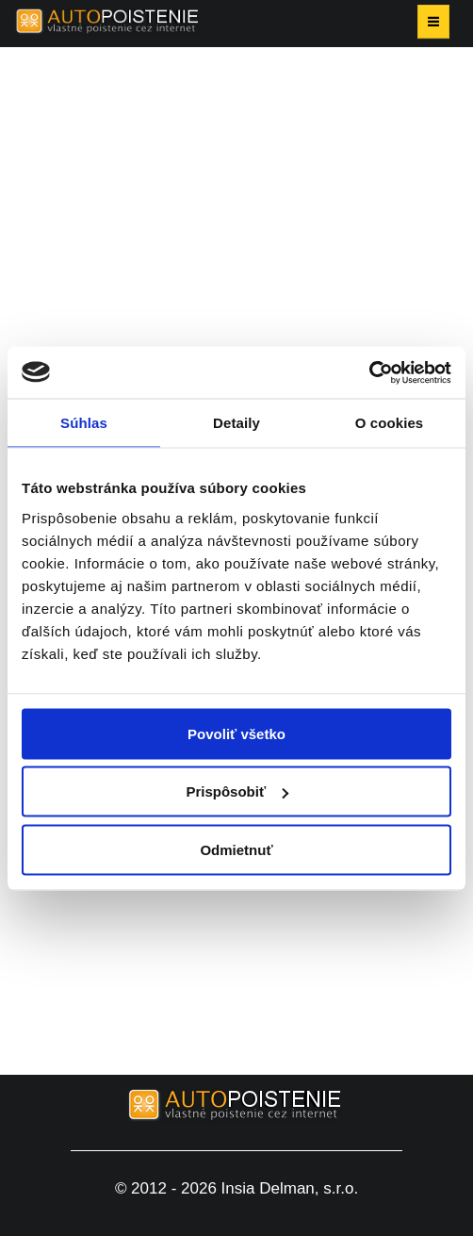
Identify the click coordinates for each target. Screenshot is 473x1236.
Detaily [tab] (236, 423)
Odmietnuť (236, 849)
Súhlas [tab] (83, 423)
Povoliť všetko (236, 733)
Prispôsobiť (237, 791)
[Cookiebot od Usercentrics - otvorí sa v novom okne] (368, 372)
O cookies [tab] (389, 423)
